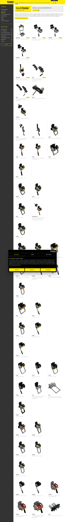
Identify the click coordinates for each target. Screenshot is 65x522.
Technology (36, 2)
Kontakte (48, 2)
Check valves (3, 11)
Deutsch (55, 0)
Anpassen (32, 269)
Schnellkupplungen (4, 9)
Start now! (35, 10)
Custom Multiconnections (5, 14)
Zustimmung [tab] (16, 254)
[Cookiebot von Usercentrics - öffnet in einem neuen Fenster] (51, 251)
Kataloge (39, 2)
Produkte (16, 2)
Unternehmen (44, 2)
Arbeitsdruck (3, 39)
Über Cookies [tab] (48, 254)
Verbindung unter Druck (5, 37)
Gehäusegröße (3, 36)
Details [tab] (32, 254)
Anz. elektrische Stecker (5, 32)
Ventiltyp (2, 41)
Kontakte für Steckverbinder (6, 34)
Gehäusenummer (4, 29)
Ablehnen (17, 269)
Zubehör (2, 19)
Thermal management (30, 2)
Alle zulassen (48, 269)
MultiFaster (3, 12)
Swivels (2, 17)
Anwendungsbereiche (22, 2)
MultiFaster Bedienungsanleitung (21, 18)
